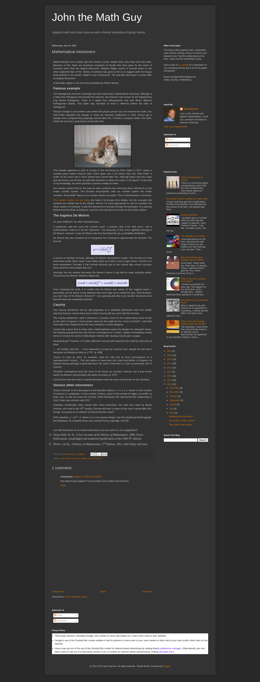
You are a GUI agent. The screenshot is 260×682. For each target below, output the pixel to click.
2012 (169, 384)
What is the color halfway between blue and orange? (193, 322)
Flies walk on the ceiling (180, 424)
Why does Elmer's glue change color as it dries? (192, 258)
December (174, 388)
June (172, 413)
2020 (169, 351)
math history (65, 458)
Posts (170, 139)
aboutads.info (166, 651)
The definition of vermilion (193, 236)
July (171, 408)
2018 (169, 359)
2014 (169, 376)
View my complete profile (175, 126)
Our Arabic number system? (182, 420)
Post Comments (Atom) (76, 597)
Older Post (147, 591)
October (173, 396)
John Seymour (68, 454)
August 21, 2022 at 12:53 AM (87, 476)
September (174, 400)
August (173, 404)
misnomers (76, 458)
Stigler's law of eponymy (92, 458)
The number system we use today (71, 200)
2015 (169, 372)
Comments (172, 145)
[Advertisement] (102, 564)
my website (183, 65)
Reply (63, 485)
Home (103, 591)
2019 (169, 355)
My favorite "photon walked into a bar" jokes (187, 199)
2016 (169, 367)
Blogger (166, 666)
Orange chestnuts (189, 215)
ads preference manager (168, 648)
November (174, 392)
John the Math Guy (97, 17)
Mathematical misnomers (181, 416)
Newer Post (58, 591)
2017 (169, 363)
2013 (169, 380)
